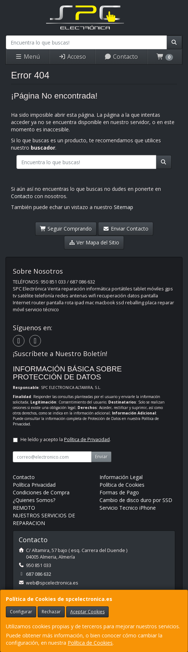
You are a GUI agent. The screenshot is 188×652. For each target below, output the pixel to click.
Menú (27, 57)
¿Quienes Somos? (34, 500)
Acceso (72, 57)
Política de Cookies (90, 642)
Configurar (21, 612)
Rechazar (51, 612)
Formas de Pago (119, 492)
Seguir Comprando (66, 228)
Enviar (101, 457)
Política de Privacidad (87, 439)
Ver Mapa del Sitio (94, 242)
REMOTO (24, 507)
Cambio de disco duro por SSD (135, 500)
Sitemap (123, 207)
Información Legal (121, 477)
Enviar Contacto (125, 228)
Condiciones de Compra (41, 492)
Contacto (121, 57)
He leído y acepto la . (65, 439)
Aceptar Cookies (87, 612)
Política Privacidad (34, 484)
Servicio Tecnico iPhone (127, 507)
